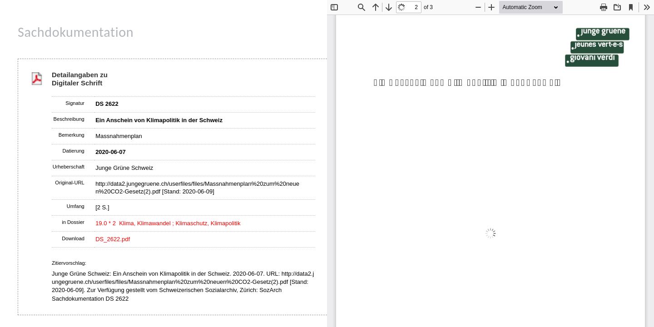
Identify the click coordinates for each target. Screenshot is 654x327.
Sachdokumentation (76, 32)
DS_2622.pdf (112, 239)
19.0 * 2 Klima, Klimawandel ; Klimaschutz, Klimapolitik (167, 223)
